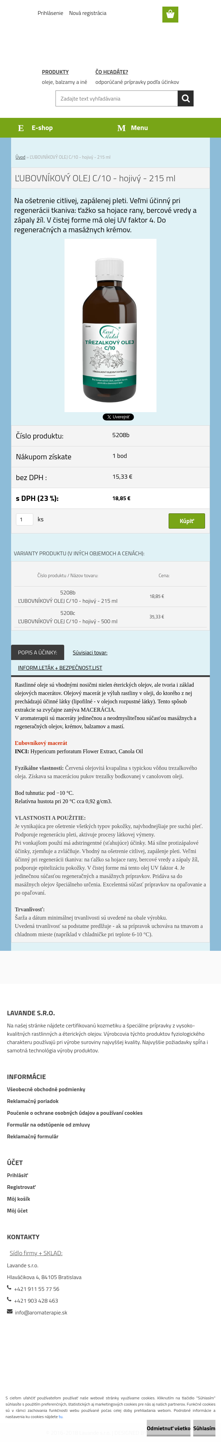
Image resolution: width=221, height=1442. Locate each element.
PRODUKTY (55, 72)
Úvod (20, 157)
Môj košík (18, 1199)
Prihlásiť (17, 1175)
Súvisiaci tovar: (90, 652)
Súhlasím (204, 1428)
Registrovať (21, 1187)
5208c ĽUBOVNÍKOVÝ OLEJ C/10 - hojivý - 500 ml (67, 617)
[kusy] (24, 519)
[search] (186, 98)
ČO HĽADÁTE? (111, 72)
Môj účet (17, 1210)
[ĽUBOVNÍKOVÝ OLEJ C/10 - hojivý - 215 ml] (110, 243)
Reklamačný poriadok (33, 1101)
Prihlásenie (50, 13)
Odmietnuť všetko (168, 1428)
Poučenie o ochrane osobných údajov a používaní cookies (75, 1113)
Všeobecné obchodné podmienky (46, 1089)
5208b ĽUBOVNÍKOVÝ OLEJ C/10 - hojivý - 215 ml (67, 596)
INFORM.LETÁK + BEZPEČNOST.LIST (60, 667)
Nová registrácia (87, 13)
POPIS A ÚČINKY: (37, 652)
